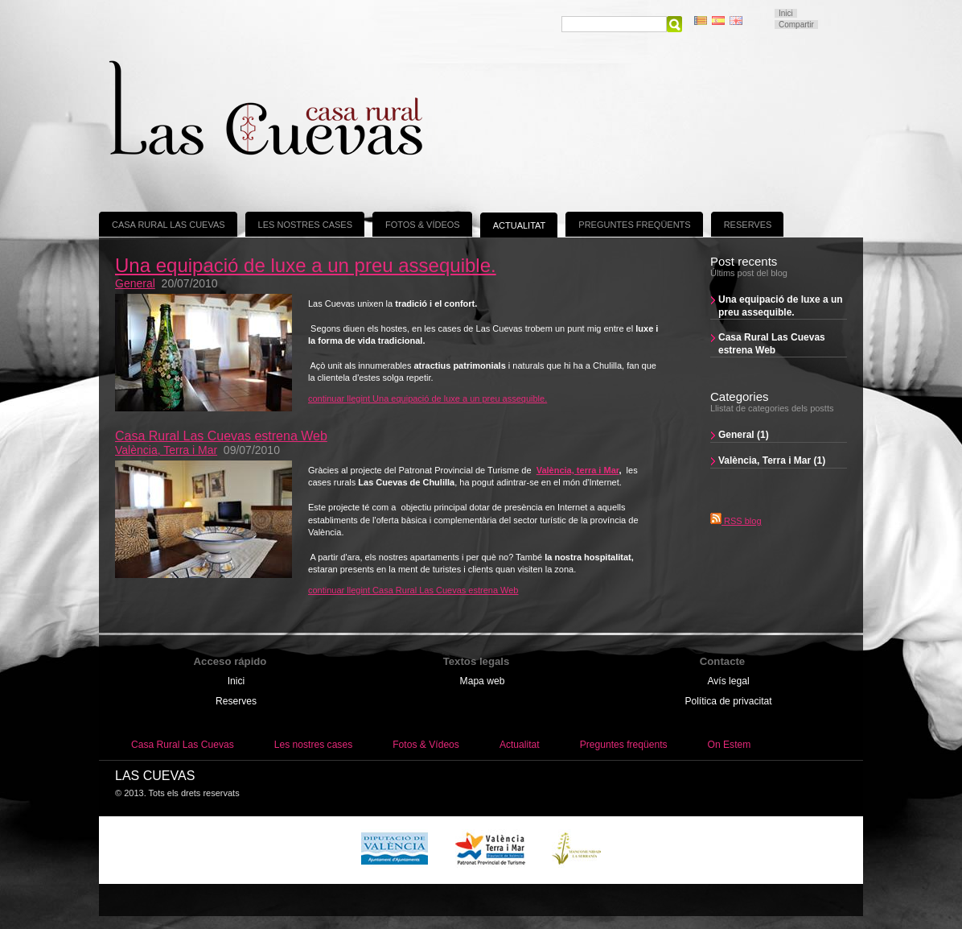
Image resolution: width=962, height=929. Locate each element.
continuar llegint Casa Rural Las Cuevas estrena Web (413, 590)
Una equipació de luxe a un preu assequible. (780, 306)
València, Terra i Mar (166, 450)
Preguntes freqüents (634, 224)
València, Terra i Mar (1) (771, 460)
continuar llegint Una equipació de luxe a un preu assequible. (427, 398)
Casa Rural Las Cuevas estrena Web (771, 344)
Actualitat (519, 225)
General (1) (743, 434)
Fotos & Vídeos (422, 224)
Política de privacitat (727, 701)
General (135, 283)
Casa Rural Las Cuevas (168, 224)
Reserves (748, 224)
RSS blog (736, 521)
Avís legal (728, 681)
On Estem (729, 744)
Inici (786, 13)
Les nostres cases (305, 224)
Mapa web (482, 681)
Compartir (796, 24)
